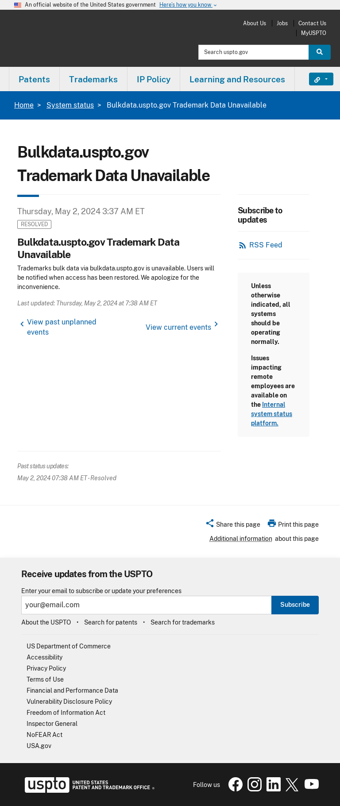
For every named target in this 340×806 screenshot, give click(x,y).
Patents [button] (34, 79)
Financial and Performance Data (72, 690)
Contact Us (312, 23)
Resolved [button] (34, 224)
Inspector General (52, 723)
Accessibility (44, 657)
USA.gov (39, 745)
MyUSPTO (313, 33)
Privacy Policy (46, 668)
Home (24, 105)
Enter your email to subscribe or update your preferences (101, 591)
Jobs (282, 23)
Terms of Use (45, 679)
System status (70, 105)
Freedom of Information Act (66, 712)
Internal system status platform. (271, 414)
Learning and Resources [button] (237, 79)
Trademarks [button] (93, 79)
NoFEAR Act (44, 734)
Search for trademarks (183, 622)
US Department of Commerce (69, 646)
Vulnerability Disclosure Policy (69, 701)
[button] (232, 525)
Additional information (240, 538)
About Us (254, 23)
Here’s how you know (188, 5)
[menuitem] (34, 79)
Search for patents (110, 622)
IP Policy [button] (153, 79)
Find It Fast (314, 79)
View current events (178, 327)
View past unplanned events (62, 327)
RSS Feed (265, 245)
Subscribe (295, 604)
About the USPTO (46, 622)
